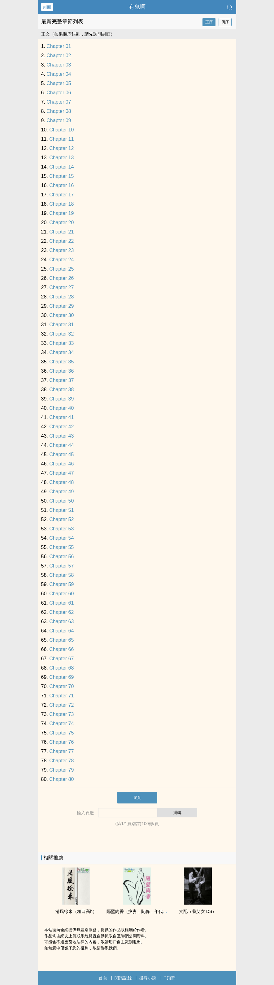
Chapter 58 (61, 575)
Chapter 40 (61, 408)
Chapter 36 (61, 371)
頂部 (170, 977)
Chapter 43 (61, 436)
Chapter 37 (61, 380)
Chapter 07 (58, 102)
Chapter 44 (61, 445)
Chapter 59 (61, 584)
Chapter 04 (58, 74)
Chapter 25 (61, 269)
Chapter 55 (61, 547)
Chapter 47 (61, 473)
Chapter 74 (61, 723)
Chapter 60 (61, 593)
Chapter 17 (61, 194)
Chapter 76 (61, 742)
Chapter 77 (61, 751)
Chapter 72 (61, 705)
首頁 (102, 977)
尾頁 (137, 797)
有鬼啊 (137, 7)
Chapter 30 (61, 315)
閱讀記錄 (123, 977)
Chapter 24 (61, 259)
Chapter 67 (61, 658)
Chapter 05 (58, 83)
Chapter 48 (61, 482)
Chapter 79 (61, 770)
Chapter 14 (61, 166)
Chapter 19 (61, 213)
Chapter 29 (61, 306)
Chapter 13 (61, 157)
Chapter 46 (61, 463)
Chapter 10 (61, 129)
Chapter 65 (61, 640)
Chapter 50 (61, 500)
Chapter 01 (58, 46)
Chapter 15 (61, 176)
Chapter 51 (61, 510)
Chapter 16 (61, 185)
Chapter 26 (61, 278)
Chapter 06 (58, 92)
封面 (47, 7)
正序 (209, 22)
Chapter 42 (61, 426)
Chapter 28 (61, 296)
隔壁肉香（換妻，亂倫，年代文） (139, 911)
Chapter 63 (61, 621)
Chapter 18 (61, 204)
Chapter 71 (61, 695)
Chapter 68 (61, 667)
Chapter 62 (61, 612)
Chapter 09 (58, 120)
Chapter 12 (61, 148)
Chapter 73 (61, 714)
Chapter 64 (61, 630)
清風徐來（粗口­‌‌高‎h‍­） (76, 911)
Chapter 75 (61, 732)
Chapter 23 (61, 250)
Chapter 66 (61, 649)
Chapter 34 (61, 352)
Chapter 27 (61, 287)
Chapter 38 (61, 389)
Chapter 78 (61, 760)
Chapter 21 (61, 231)
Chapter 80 (61, 779)
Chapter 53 (61, 528)
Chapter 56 (61, 556)
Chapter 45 (61, 454)
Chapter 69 (61, 677)
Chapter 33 (61, 343)
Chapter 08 (58, 111)
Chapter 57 (61, 565)
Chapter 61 (61, 603)
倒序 (225, 22)
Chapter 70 (61, 686)
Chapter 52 (61, 519)
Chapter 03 (58, 64)
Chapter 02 (58, 55)
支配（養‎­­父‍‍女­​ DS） (197, 911)
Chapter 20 (61, 222)
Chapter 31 (61, 324)
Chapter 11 (61, 139)
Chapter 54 (61, 538)
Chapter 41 (61, 417)
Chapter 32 (61, 333)
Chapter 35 (61, 361)
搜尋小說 (147, 977)
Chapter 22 (61, 241)
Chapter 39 (61, 398)
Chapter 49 (61, 491)
